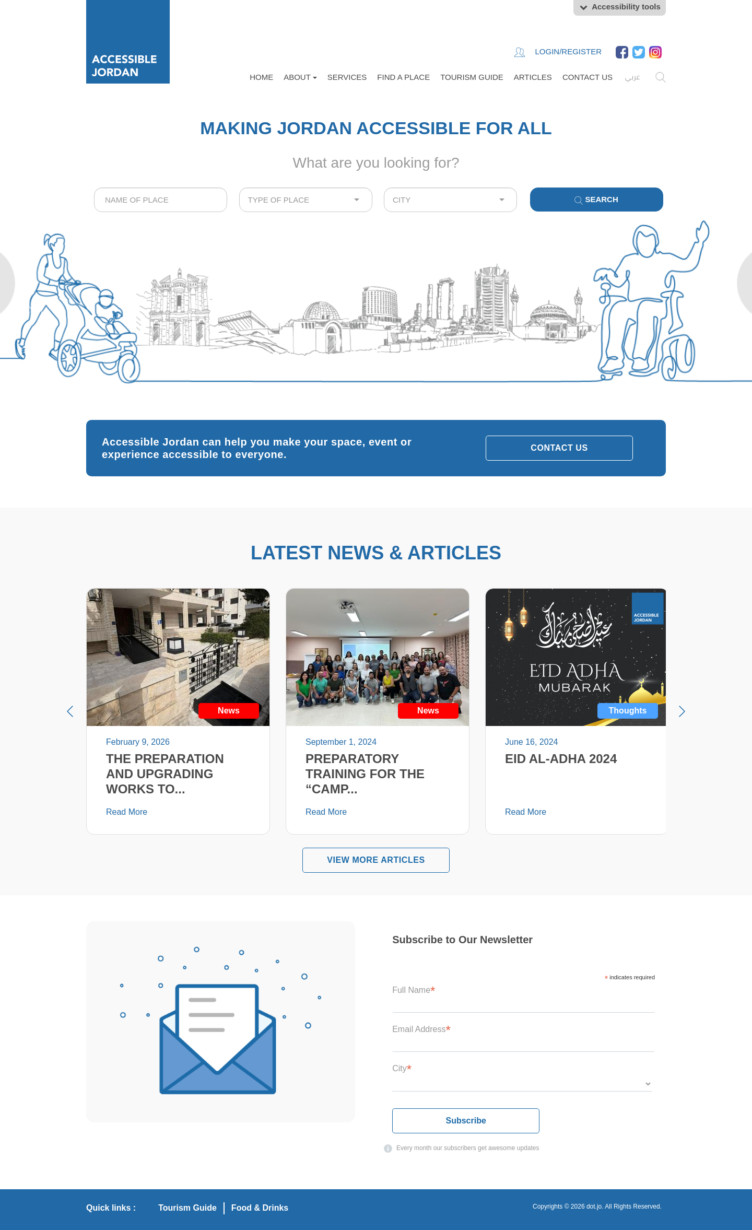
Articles (533, 77)
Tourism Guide (471, 77)
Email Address (421, 1029)
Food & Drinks (259, 1207)
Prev (70, 711)
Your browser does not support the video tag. (376, 308)
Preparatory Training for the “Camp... (365, 774)
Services (347, 77)
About (300, 77)
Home (261, 77)
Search (596, 199)
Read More (126, 811)
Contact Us (587, 77)
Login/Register (558, 52)
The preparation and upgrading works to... (165, 774)
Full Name (413, 990)
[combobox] (160, 200)
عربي (632, 77)
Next (682, 711)
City (402, 1068)
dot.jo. (595, 1206)
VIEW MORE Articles (376, 860)
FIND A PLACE (403, 77)
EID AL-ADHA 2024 (561, 759)
